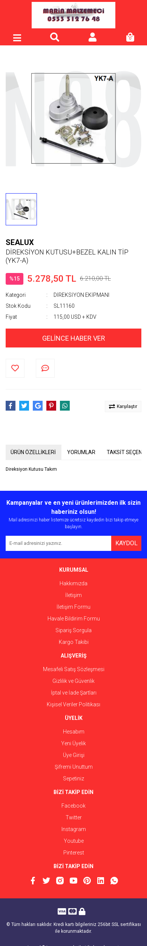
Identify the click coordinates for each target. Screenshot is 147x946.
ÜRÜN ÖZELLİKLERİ (33, 452)
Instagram (73, 829)
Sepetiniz (73, 778)
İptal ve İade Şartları (73, 693)
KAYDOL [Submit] (126, 543)
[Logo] (73, 15)
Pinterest (73, 853)
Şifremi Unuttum (74, 767)
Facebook (73, 806)
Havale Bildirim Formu (73, 619)
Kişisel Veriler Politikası (73, 704)
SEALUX (20, 242)
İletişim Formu (73, 607)
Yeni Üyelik (73, 743)
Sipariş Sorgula (73, 630)
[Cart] (130, 37)
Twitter (74, 817)
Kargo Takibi (74, 642)
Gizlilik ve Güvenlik (73, 681)
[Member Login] (92, 37)
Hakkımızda (73, 583)
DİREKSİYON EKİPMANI (81, 295)
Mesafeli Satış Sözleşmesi (73, 669)
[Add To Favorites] (15, 368)
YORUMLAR (81, 452)
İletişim (73, 595)
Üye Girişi (73, 755)
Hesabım (73, 732)
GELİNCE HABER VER (73, 338)
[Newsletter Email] (58, 543)
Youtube (74, 841)
